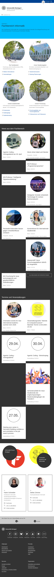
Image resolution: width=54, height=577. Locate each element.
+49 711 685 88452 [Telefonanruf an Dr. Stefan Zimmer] (37, 499)
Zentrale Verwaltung (33, 566)
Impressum (31, 546)
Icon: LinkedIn (38, 533)
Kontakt (37, 520)
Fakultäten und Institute (34, 563)
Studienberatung (7, 114)
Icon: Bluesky (21, 533)
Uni (46, 1)
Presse (3, 565)
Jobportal (4, 566)
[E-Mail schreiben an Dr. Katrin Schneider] (9, 507)
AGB (29, 553)
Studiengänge (6, 111)
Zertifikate (30, 551)
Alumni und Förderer (7, 549)
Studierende (5, 546)
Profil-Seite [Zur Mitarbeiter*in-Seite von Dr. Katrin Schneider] (9, 502)
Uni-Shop (4, 570)
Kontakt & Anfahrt (6, 563)
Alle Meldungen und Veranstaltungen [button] (39, 274)
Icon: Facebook (10, 533)
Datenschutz (31, 547)
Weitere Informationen (8, 70)
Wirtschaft (4, 551)
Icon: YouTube (33, 533)
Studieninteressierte (35, 70)
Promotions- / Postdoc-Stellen (9, 568)
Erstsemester (6, 109)
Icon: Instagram (15, 533)
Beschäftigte (5, 547)
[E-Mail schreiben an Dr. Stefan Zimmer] (35, 502)
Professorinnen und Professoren (38, 113)
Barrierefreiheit (31, 549)
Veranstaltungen (7, 73)
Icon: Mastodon (27, 533)
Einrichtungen (31, 565)
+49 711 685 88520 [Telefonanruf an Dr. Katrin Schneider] (11, 504)
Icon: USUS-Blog (44, 533)
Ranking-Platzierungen (35, 73)
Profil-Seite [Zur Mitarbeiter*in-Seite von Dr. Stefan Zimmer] (35, 496)
